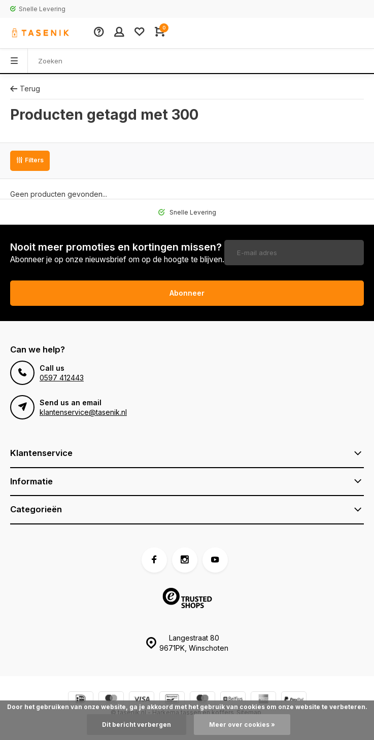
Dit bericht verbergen (136, 724)
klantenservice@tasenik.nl (83, 412)
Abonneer (187, 293)
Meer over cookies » (242, 724)
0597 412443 (62, 377)
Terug (25, 88)
